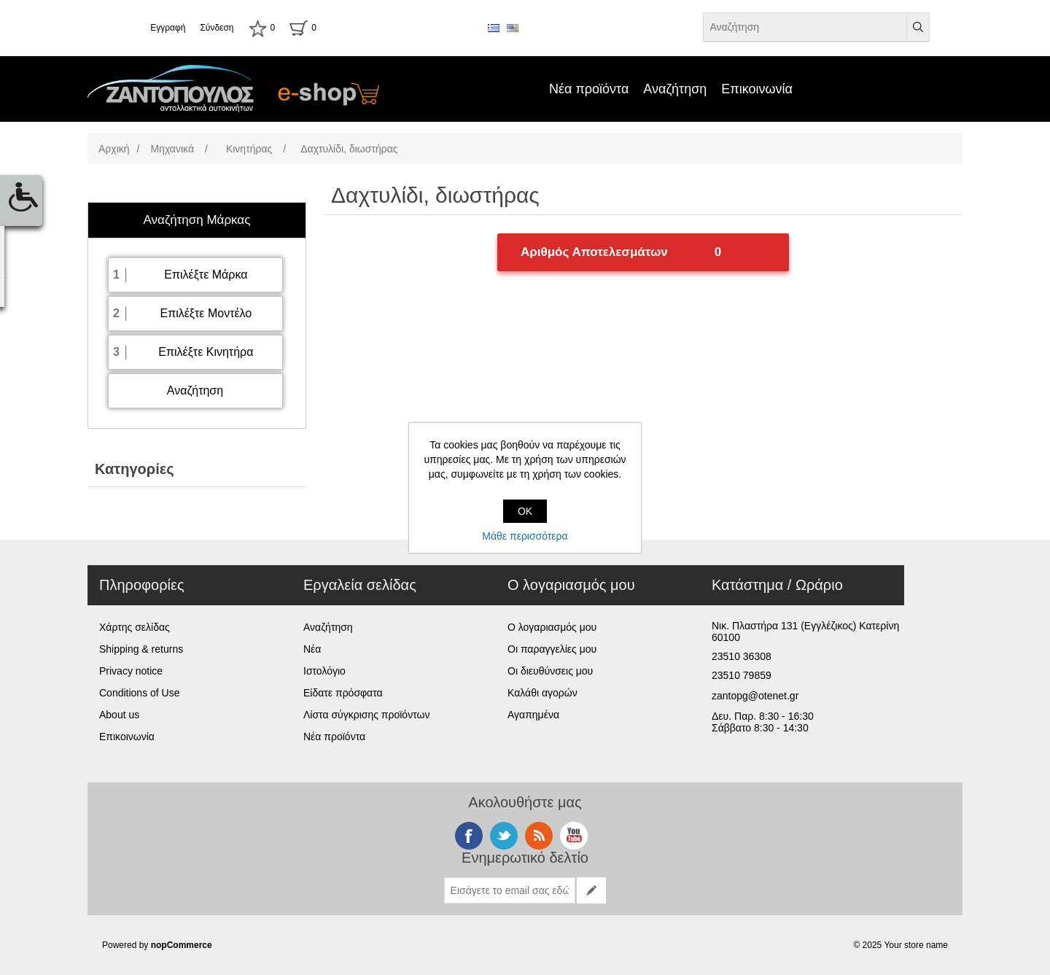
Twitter (504, 836)
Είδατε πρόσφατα (343, 693)
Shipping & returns (141, 649)
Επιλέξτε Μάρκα (205, 274)
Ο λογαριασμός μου (552, 627)
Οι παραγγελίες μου (552, 649)
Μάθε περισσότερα (524, 536)
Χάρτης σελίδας (134, 627)
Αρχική (114, 149)
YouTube (574, 836)
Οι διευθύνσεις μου (550, 671)
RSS (539, 836)
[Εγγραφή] (509, 890)
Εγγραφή (167, 28)
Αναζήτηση (675, 89)
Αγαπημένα (533, 714)
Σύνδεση (216, 28)
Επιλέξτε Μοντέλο (206, 313)
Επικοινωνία (757, 89)
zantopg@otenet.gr (755, 696)
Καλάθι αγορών (543, 693)
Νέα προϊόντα (589, 89)
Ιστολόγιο (324, 671)
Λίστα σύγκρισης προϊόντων (366, 714)
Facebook (469, 836)
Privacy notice (131, 671)
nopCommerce (181, 945)
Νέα (312, 649)
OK (525, 511)
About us (119, 714)
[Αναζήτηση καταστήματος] (805, 27)
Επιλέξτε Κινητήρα (205, 352)
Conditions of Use (139, 693)
